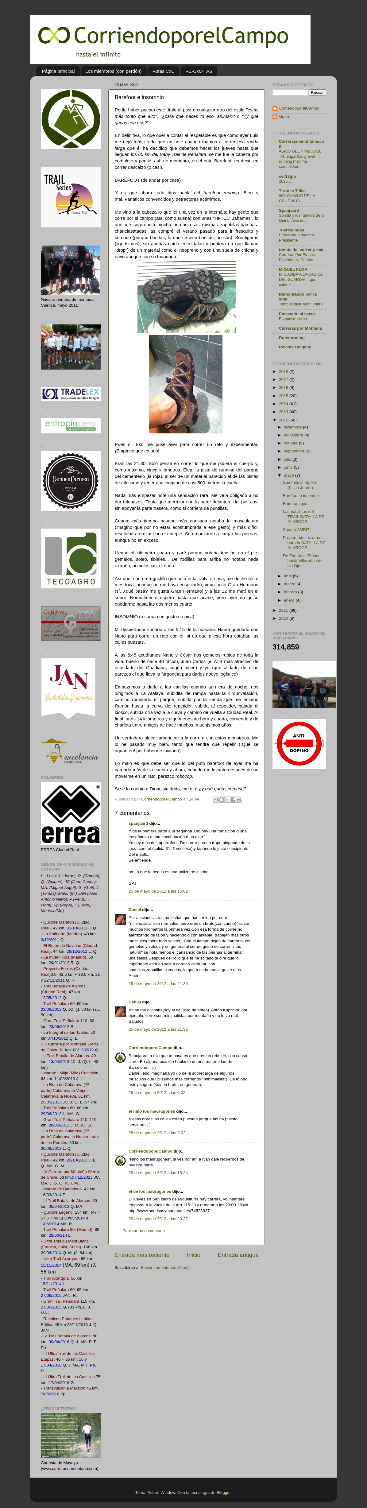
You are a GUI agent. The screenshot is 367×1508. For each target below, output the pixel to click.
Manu (284, 116)
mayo (289, 475)
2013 (284, 411)
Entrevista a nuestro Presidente (296, 237)
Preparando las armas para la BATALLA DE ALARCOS (304, 542)
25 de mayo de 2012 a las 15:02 (158, 891)
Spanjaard (289, 210)
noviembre (294, 435)
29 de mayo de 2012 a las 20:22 (158, 1218)
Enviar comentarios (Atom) (165, 1267)
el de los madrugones (150, 1191)
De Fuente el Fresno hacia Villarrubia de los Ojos (303, 560)
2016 (284, 387)
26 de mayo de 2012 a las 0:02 (157, 1092)
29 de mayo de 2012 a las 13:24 (158, 1172)
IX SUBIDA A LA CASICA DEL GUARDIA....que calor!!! (301, 279)
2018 (284, 371)
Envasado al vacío (297, 314)
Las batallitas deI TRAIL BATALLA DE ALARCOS (304, 516)
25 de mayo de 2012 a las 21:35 (158, 983)
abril (288, 576)
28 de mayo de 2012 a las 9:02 (157, 1132)
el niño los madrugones (152, 1111)
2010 (284, 618)
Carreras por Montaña (300, 328)
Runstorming (292, 337)
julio (288, 459)
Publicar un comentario (143, 1230)
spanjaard (138, 823)
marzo (290, 584)
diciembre (293, 427)
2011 (284, 610)
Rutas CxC (163, 71)
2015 (284, 395)
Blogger (224, 1492)
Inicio (193, 1255)
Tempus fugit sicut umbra (301, 304)
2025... (285, 181)
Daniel (135, 909)
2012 (284, 420)
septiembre (295, 451)
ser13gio (287, 176)
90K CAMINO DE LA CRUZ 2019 (297, 198)
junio (289, 467)
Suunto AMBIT (296, 529)
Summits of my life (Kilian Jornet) (300, 485)
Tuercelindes (291, 230)
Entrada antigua (238, 1255)
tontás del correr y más (302, 249)
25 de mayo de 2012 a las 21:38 (158, 1029)
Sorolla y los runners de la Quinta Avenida (301, 218)
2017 (284, 379)
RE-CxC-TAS (198, 71)
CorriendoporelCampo (150, 1047)
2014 (284, 403)
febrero (291, 592)
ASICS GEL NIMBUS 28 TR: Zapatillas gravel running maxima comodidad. (300, 159)
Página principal (58, 71)
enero (290, 600)
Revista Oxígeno (295, 347)
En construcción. (293, 318)
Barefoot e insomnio (301, 495)
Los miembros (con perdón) (113, 71)
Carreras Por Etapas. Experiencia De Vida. (297, 257)
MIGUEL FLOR (293, 269)
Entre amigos (295, 503)
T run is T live (292, 190)
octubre (291, 443)
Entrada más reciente (142, 1255)
